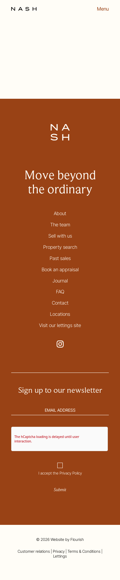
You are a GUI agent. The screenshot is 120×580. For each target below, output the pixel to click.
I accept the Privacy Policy (60, 473)
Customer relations (34, 551)
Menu (103, 9)
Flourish (77, 539)
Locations (60, 314)
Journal (60, 280)
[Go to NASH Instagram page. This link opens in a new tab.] (60, 344)
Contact (60, 302)
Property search (60, 247)
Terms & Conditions (84, 551)
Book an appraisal (60, 269)
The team (60, 224)
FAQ (60, 291)
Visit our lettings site (60, 325)
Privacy (59, 551)
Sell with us (60, 235)
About (60, 213)
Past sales (60, 258)
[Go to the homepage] (23, 9)
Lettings (60, 556)
